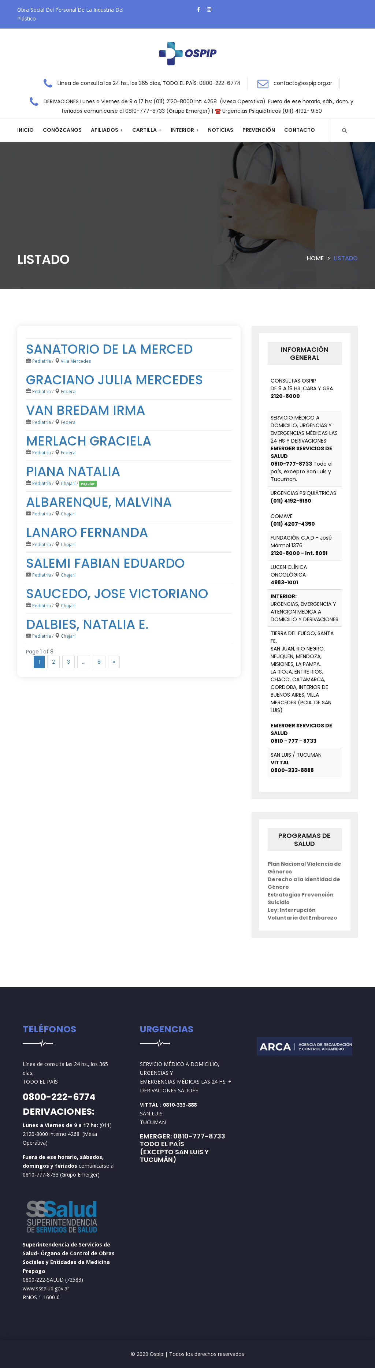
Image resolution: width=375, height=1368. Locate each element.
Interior (182, 130)
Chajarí (68, 483)
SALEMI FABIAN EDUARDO (105, 563)
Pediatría (41, 361)
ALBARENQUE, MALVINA (99, 502)
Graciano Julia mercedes (114, 380)
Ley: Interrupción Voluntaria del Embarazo (302, 913)
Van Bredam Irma (85, 410)
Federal (69, 391)
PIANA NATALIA (73, 471)
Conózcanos (62, 130)
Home (315, 258)
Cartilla (144, 130)
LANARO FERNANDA (87, 532)
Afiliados (104, 130)
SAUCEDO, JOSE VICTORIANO (117, 594)
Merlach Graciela (88, 441)
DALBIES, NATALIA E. (87, 624)
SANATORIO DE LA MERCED (109, 349)
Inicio (25, 130)
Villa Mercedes (76, 361)
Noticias (220, 130)
